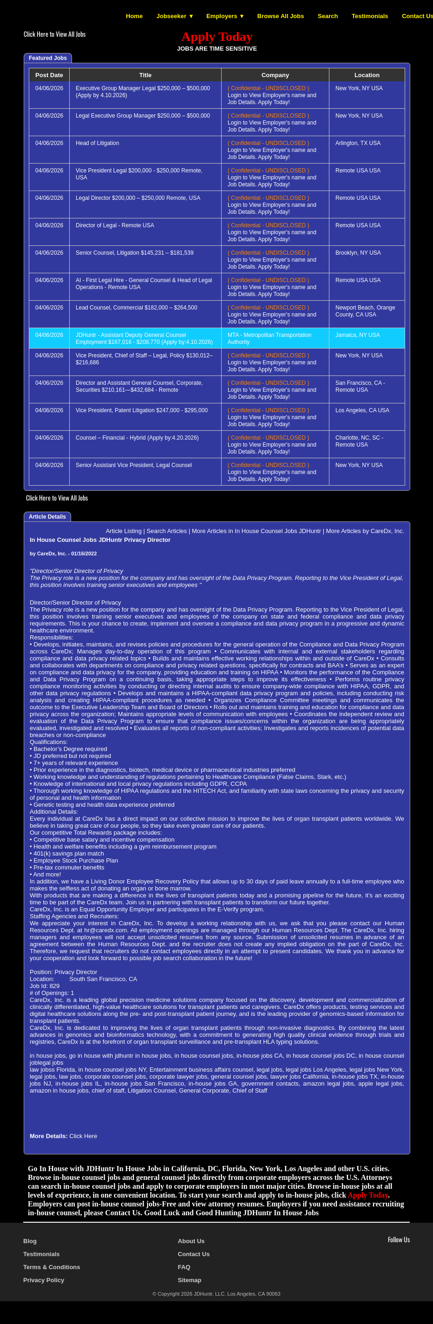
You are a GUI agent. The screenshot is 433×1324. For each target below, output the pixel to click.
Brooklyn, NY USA (358, 253)
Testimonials (370, 16)
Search (328, 16)
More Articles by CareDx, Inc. (365, 530)
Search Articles (167, 530)
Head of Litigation (97, 143)
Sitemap (190, 1280)
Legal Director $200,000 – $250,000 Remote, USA (138, 198)
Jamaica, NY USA (357, 335)
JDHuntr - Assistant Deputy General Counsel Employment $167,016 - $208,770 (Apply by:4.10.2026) (144, 338)
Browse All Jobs (280, 16)
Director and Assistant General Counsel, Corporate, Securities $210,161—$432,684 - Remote (139, 386)
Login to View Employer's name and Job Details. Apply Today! (272, 95)
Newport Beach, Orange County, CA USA (365, 311)
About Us (191, 1241)
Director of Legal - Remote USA (115, 225)
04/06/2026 (49, 88)
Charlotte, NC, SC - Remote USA (359, 441)
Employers (221, 16)
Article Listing (124, 530)
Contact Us (194, 1254)
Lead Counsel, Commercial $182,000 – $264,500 (136, 307)
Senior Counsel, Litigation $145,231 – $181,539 (135, 253)
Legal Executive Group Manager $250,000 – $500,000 (143, 115)
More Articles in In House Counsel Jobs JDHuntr (256, 530)
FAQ (184, 1267)
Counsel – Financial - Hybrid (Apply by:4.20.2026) (137, 438)
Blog (30, 1241)
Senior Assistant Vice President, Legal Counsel (134, 465)
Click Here (83, 1136)
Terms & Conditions (51, 1267)
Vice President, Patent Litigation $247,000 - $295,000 (142, 410)
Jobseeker (171, 16)
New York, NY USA (359, 88)
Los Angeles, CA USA (362, 410)
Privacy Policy (43, 1280)
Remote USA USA (358, 170)
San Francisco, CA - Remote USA (360, 386)
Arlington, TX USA (358, 143)
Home (134, 16)
